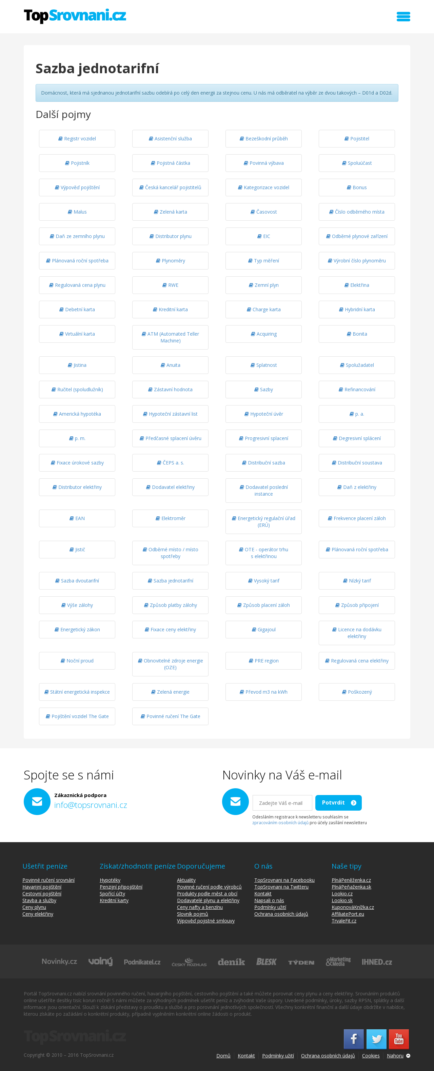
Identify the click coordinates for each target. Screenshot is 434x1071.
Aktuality (186, 880)
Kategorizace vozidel (263, 187)
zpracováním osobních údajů (280, 822)
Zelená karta (170, 212)
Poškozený (357, 692)
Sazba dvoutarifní (77, 580)
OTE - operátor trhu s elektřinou (263, 552)
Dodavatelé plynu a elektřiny (208, 900)
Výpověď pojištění (77, 187)
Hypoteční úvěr (263, 414)
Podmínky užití (270, 907)
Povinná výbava (264, 163)
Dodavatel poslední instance (264, 490)
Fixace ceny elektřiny (170, 629)
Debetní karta (77, 309)
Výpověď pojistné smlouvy (206, 920)
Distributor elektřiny (77, 487)
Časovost (264, 212)
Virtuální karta (77, 334)
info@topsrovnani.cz (90, 804)
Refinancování (357, 389)
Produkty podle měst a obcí (207, 893)
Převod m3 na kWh (264, 692)
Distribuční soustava (357, 462)
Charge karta (264, 309)
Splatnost (264, 365)
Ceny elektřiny (37, 914)
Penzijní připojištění (121, 887)
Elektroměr (170, 518)
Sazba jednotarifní (170, 580)
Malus (77, 212)
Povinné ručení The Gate (170, 716)
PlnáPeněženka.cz (351, 880)
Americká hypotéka (77, 414)
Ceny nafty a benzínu (200, 907)
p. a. (357, 414)
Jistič (77, 549)
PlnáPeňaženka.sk (351, 887)
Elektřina (356, 285)
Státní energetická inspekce (77, 692)
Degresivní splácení (357, 438)
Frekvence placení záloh (357, 518)
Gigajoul (264, 629)
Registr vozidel (77, 138)
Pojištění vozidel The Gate (77, 716)
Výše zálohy (77, 605)
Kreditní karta (170, 309)
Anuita (170, 365)
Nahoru (395, 1055)
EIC (263, 236)
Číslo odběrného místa (356, 212)
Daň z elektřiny (356, 487)
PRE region (264, 660)
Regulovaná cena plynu (77, 285)
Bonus (357, 187)
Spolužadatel (357, 365)
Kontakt (263, 893)
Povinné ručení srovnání (48, 880)
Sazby (263, 389)
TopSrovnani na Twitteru (281, 887)
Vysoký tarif (263, 580)
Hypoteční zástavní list (170, 414)
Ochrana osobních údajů (281, 914)
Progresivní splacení (263, 438)
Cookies (371, 1055)
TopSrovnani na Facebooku (284, 880)
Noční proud (77, 660)
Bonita (357, 334)
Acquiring (264, 334)
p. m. (77, 438)
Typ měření (263, 260)
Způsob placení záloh (263, 605)
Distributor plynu (171, 236)
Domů (223, 1055)
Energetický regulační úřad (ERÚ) (263, 521)
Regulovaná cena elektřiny (357, 660)
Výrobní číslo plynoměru (357, 260)
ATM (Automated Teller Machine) (170, 337)
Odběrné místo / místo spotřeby (170, 552)
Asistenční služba (170, 138)
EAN (77, 518)
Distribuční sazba (263, 462)
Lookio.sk (342, 900)
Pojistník (77, 163)
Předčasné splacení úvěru (170, 438)
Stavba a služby (39, 900)
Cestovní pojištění (41, 893)
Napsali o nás (269, 900)
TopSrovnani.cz (75, 16)
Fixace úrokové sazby (77, 462)
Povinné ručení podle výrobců (209, 887)
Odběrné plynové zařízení (357, 236)
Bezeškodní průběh (264, 138)
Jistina (77, 365)
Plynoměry (170, 260)
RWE (170, 285)
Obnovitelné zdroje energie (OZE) (170, 664)
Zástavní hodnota (170, 389)
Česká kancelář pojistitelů (170, 187)
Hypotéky (110, 880)
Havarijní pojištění (41, 887)
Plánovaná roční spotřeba (77, 260)
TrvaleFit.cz (344, 920)
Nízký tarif (357, 580)
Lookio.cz (342, 893)
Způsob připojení (357, 605)
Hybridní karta (357, 309)
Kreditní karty (114, 900)
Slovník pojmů (192, 914)
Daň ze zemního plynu (77, 236)
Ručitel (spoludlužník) (77, 389)
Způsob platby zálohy (170, 605)
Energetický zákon (77, 629)
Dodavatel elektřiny (170, 487)
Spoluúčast (357, 163)
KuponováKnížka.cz (353, 907)
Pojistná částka (170, 163)
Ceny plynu (34, 907)
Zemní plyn (264, 285)
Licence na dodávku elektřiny (356, 632)
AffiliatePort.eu (348, 914)
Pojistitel (356, 138)
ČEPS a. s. (170, 462)
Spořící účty (112, 893)
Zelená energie (170, 692)
